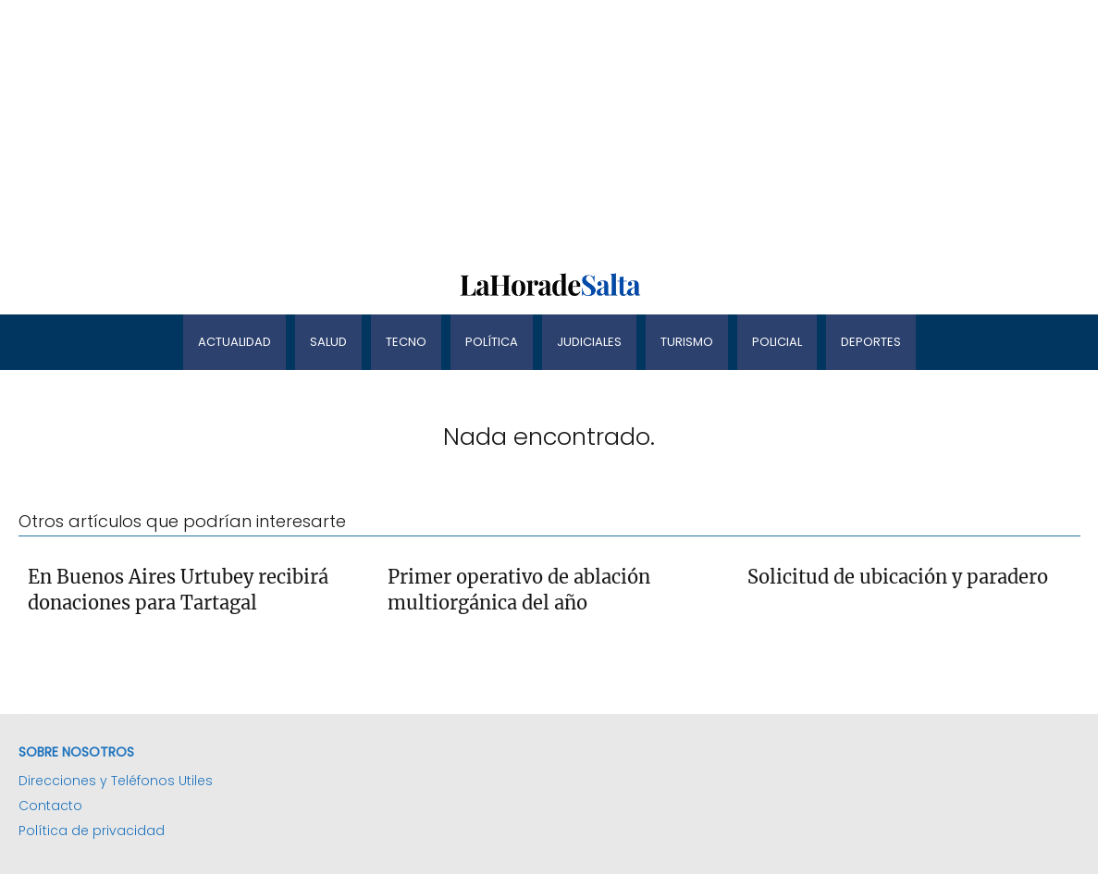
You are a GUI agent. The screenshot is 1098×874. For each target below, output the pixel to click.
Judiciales (589, 342)
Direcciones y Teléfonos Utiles (116, 780)
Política (491, 342)
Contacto (50, 805)
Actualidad (234, 342)
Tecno (406, 342)
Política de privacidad (92, 830)
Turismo (686, 342)
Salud (328, 342)
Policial (777, 342)
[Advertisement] (549, 129)
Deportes (871, 342)
